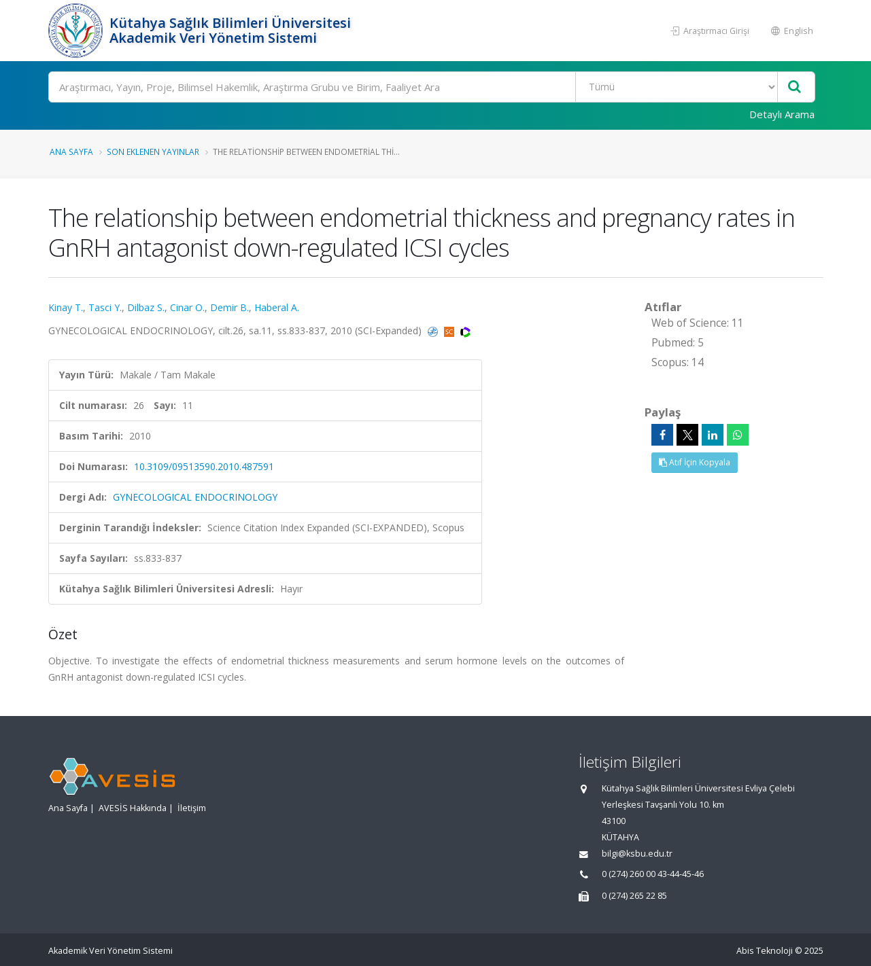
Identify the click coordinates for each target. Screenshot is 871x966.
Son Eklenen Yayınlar (153, 151)
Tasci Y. (105, 307)
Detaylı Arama (782, 114)
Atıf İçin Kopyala (694, 462)
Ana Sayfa (71, 151)
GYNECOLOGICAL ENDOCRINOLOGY (195, 496)
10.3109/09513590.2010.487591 (204, 466)
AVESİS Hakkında (133, 808)
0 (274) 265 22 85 (634, 895)
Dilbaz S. (146, 307)
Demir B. (229, 307)
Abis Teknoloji (764, 950)
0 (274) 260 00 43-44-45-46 (653, 874)
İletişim (191, 808)
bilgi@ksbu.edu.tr (637, 853)
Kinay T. (65, 307)
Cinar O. (187, 307)
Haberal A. (276, 307)
